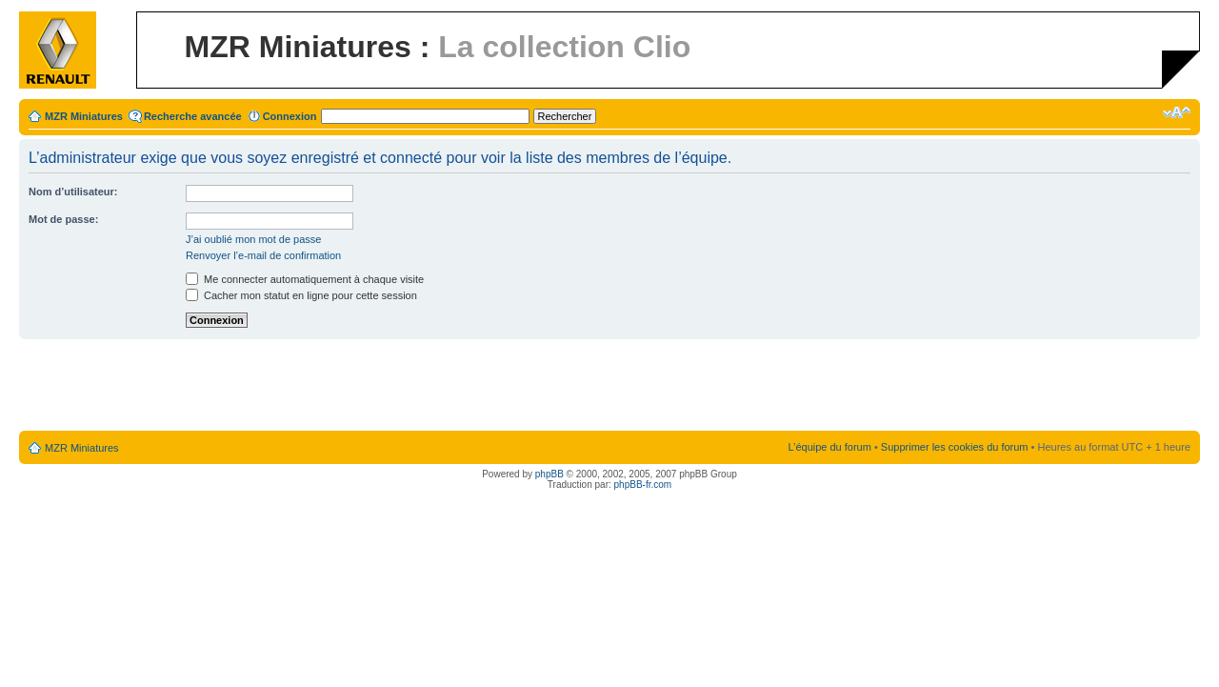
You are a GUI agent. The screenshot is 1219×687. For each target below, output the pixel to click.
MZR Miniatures (84, 116)
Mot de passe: (63, 219)
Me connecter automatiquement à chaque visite (305, 279)
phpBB (549, 474)
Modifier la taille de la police (1176, 112)
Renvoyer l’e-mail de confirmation (263, 255)
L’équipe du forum (829, 447)
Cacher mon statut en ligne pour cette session (301, 295)
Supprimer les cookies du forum (955, 447)
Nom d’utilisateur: (73, 191)
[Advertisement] (609, 386)
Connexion (290, 116)
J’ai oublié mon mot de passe (253, 239)
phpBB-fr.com (643, 484)
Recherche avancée (193, 116)
